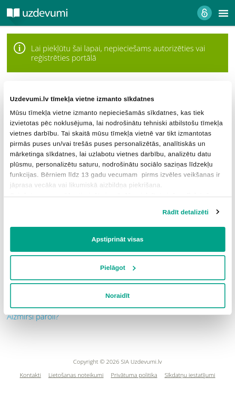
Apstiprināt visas (117, 239)
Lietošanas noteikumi (76, 375)
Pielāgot (117, 267)
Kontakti (30, 375)
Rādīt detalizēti (185, 212)
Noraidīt (117, 295)
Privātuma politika (134, 375)
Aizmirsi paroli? (33, 316)
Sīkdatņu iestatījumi (190, 375)
